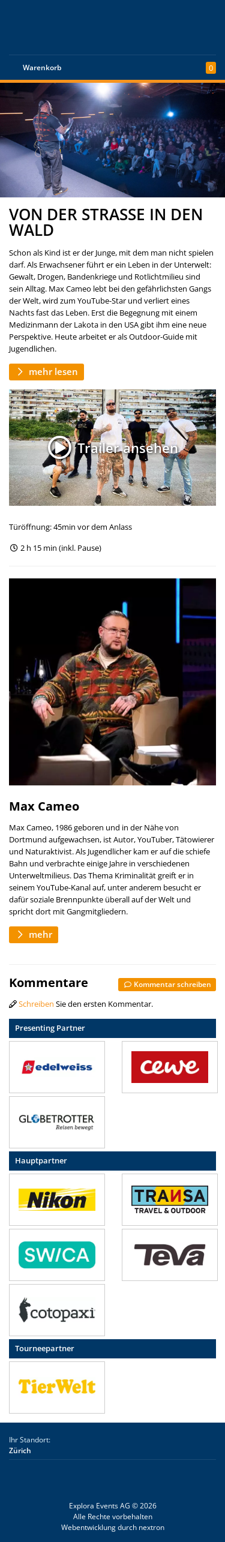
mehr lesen (46, 371)
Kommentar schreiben (167, 984)
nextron (151, 1527)
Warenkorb (42, 67)
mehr (33, 934)
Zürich (20, 1450)
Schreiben (36, 1003)
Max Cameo (44, 806)
